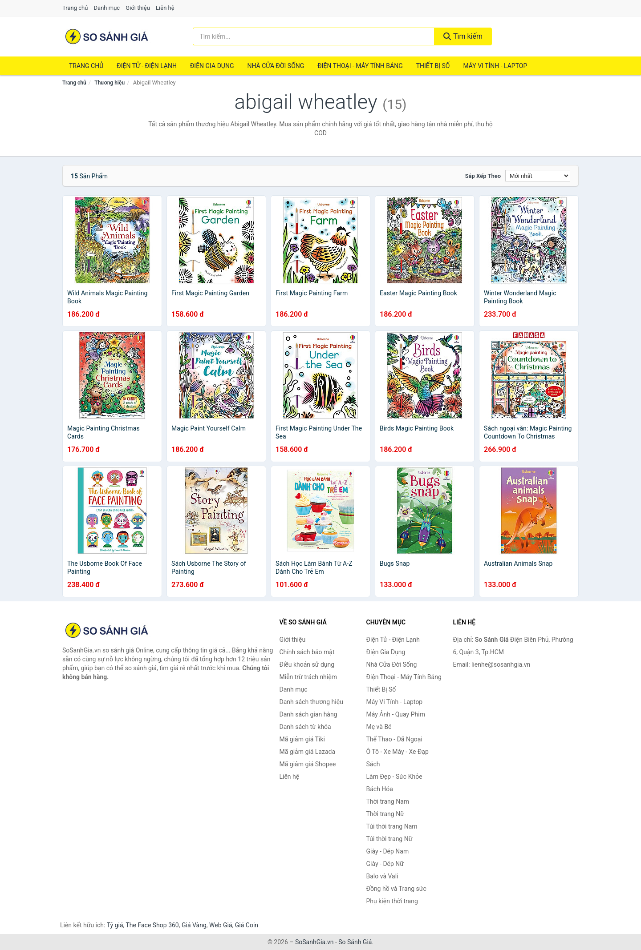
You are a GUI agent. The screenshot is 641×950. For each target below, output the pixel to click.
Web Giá (220, 925)
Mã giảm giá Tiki (302, 739)
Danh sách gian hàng (308, 714)
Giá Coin (246, 925)
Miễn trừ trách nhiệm (308, 676)
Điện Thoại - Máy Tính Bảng (359, 65)
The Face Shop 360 (152, 925)
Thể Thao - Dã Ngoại (394, 739)
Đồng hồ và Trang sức (396, 888)
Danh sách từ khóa (305, 726)
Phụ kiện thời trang (392, 901)
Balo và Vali (382, 876)
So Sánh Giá (355, 942)
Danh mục (107, 7)
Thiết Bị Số (433, 65)
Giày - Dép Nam (387, 851)
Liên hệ (165, 7)
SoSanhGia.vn (314, 942)
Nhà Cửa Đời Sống (275, 65)
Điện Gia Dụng (212, 65)
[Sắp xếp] (537, 175)
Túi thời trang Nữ (389, 838)
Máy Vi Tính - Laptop (495, 65)
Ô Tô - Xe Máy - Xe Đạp (397, 751)
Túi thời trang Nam (392, 826)
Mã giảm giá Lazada (308, 751)
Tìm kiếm (463, 36)
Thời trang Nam (388, 801)
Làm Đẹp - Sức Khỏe (394, 776)
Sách (373, 764)
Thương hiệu (109, 83)
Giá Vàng (194, 925)
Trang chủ (75, 7)
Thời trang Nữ (385, 813)
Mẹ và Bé (379, 726)
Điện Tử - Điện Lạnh (147, 65)
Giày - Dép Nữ (385, 863)
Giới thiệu (138, 7)
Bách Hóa (379, 789)
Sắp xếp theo (483, 176)
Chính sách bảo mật (307, 652)
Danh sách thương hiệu (311, 701)
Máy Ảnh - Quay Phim (395, 714)
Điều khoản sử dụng (307, 664)
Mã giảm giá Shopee (308, 764)
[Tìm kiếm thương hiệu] (314, 36)
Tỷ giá (115, 925)
